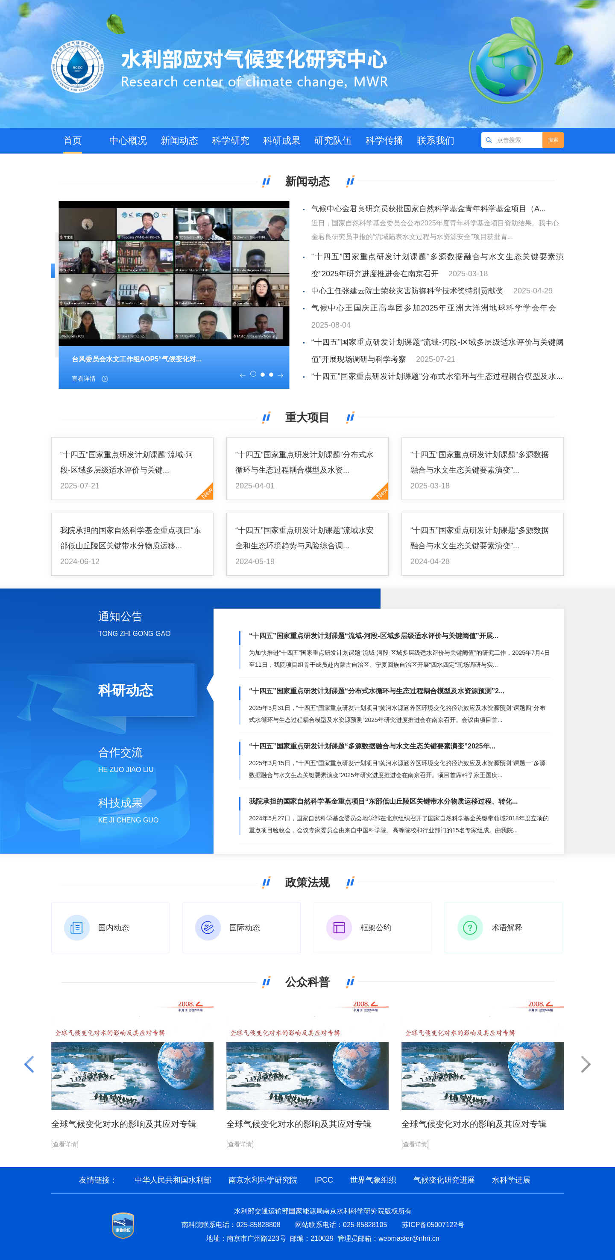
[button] (243, 375)
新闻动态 (179, 140)
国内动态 (113, 927)
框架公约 (375, 927)
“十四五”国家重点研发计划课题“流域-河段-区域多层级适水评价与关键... (126, 462)
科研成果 (282, 140)
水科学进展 (511, 1180)
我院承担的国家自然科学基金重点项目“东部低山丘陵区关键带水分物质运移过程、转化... (383, 801)
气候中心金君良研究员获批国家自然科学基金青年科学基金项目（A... (428, 208)
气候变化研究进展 (444, 1180)
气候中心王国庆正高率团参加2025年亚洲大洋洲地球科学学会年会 (433, 308)
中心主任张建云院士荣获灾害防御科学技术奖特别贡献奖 (407, 291)
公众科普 (307, 982)
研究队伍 (333, 140)
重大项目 (307, 417)
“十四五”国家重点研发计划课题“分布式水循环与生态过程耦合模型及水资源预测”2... (376, 691)
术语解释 (507, 927)
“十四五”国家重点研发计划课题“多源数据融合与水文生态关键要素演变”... (479, 462)
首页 (72, 140)
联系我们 (435, 140)
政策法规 (307, 882)
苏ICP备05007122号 (433, 1224)
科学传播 (384, 140)
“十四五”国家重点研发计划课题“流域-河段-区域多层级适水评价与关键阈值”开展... (373, 635)
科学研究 (230, 140)
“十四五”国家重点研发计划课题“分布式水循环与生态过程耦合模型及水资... (304, 462)
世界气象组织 (373, 1180)
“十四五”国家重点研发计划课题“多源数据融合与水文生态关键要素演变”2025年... (372, 746)
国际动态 (244, 927)
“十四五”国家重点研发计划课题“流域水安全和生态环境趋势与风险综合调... (304, 538)
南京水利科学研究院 (263, 1180)
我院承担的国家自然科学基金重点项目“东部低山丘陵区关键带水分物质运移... (130, 538)
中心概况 (128, 140)
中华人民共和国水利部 (173, 1180)
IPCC (324, 1180)
